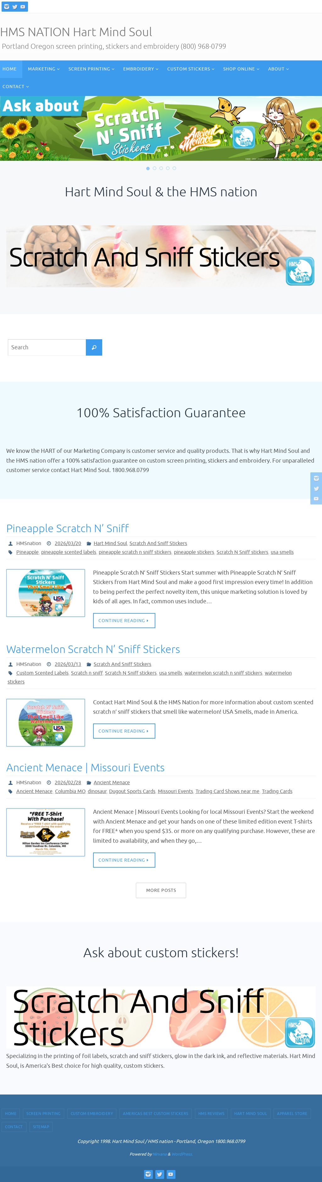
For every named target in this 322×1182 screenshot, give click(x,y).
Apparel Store (292, 1113)
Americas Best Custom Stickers (155, 1113)
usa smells (282, 552)
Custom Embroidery (92, 1113)
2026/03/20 (68, 543)
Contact (14, 1126)
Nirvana (160, 1154)
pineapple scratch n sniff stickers (135, 552)
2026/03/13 (68, 664)
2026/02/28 (68, 783)
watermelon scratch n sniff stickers (223, 673)
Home (10, 1113)
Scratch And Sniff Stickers (158, 543)
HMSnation (28, 543)
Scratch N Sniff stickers (242, 552)
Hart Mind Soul (110, 543)
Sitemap (41, 1126)
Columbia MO (70, 791)
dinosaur (97, 791)
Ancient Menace (112, 783)
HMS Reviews (211, 1113)
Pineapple (27, 552)
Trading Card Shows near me (227, 791)
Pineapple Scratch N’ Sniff (67, 528)
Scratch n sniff (87, 673)
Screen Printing (43, 1113)
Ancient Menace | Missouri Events (85, 767)
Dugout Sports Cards (132, 791)
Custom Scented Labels (42, 673)
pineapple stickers (194, 552)
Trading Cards (277, 791)
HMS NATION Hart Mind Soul (76, 32)
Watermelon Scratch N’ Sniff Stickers (93, 649)
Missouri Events (175, 791)
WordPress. (182, 1154)
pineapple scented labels (68, 552)
